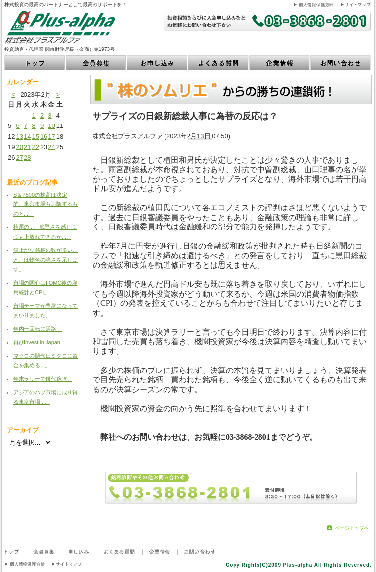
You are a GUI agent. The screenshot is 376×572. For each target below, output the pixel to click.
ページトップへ (352, 528)
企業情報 (279, 62)
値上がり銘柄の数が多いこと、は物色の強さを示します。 (45, 259)
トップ (35, 62)
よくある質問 (218, 62)
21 (27, 146)
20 (19, 146)
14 (27, 136)
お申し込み (157, 62)
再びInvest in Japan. (37, 342)
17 (51, 136)
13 (19, 136)
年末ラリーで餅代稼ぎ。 (42, 379)
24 (51, 146)
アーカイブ (23, 430)
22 (35, 146)
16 (43, 136)
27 (19, 157)
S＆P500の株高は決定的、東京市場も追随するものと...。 (45, 204)
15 (35, 136)
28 (27, 157)
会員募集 (96, 62)
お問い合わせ (341, 62)
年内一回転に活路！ (37, 329)
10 (51, 125)
